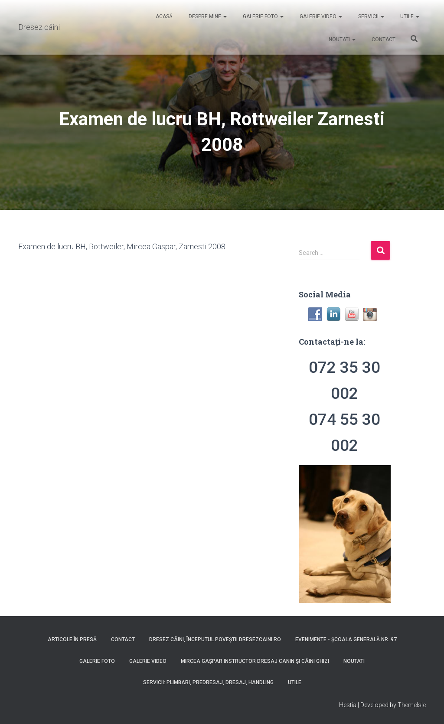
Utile (409, 16)
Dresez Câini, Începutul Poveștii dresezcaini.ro (215, 639)
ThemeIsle (412, 704)
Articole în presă (72, 639)
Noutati (341, 39)
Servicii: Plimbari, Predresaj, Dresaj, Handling (208, 682)
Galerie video (320, 16)
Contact (382, 39)
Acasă (163, 16)
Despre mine (207, 16)
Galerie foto (263, 16)
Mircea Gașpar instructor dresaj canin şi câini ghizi (255, 661)
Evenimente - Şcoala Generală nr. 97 (346, 639)
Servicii (370, 16)
